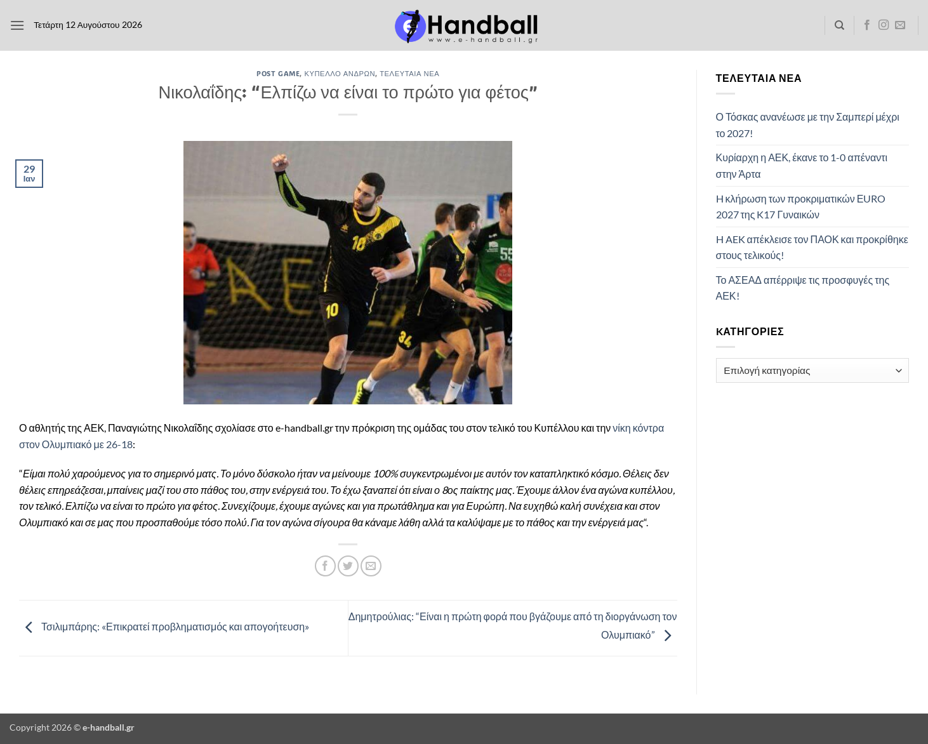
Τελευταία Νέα (409, 73)
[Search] (839, 25)
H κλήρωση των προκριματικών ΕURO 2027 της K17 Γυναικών (801, 206)
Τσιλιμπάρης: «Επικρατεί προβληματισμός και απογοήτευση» (164, 627)
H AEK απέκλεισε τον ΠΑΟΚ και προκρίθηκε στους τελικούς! (812, 247)
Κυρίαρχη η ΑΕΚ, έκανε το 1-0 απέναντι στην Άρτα (802, 165)
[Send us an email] (900, 25)
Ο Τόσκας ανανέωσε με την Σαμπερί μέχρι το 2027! (807, 124)
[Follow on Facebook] (867, 25)
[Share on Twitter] (348, 565)
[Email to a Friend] (371, 565)
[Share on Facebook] (325, 565)
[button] (17, 25)
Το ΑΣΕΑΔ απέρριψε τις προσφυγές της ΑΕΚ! (803, 288)
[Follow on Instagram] (883, 25)
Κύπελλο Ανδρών (339, 73)
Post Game (278, 73)
